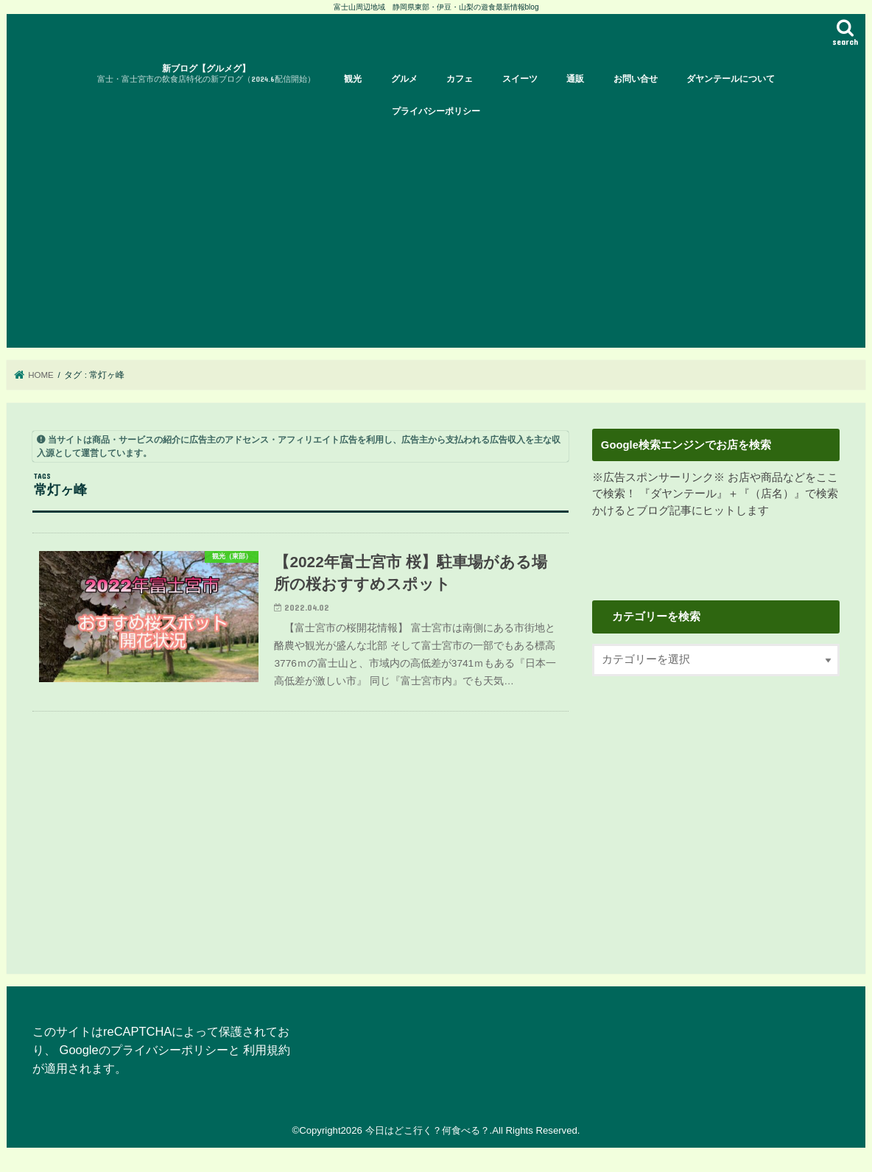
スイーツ (520, 79)
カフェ (459, 79)
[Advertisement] (436, 237)
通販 (575, 79)
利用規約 (266, 1049)
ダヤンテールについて (730, 79)
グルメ (404, 79)
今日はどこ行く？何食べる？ (427, 1130)
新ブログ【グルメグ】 (206, 74)
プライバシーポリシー (436, 111)
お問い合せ (635, 79)
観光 (353, 79)
